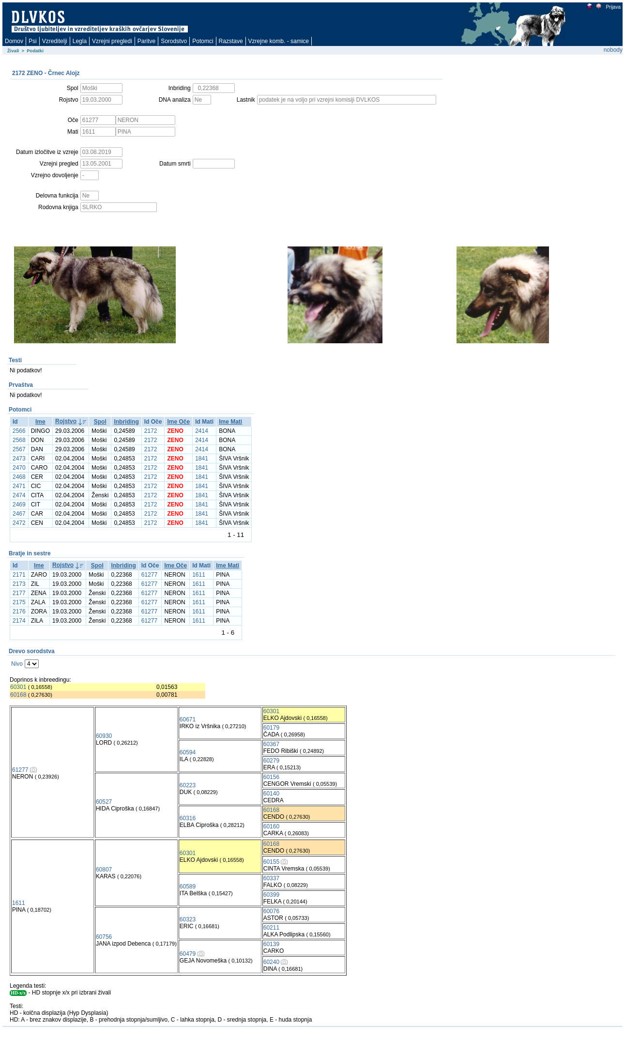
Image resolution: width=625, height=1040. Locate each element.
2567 (19, 449)
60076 (271, 911)
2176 (19, 611)
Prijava (613, 7)
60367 (271, 744)
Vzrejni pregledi (112, 41)
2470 (19, 467)
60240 (271, 962)
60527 (104, 801)
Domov (14, 41)
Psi (33, 41)
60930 (104, 736)
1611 (198, 574)
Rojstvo (65, 421)
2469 (19, 504)
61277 (149, 574)
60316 (188, 818)
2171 (19, 574)
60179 (271, 727)
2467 (19, 513)
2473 (19, 458)
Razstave (231, 41)
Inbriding (126, 421)
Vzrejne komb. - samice (278, 41)
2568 (19, 440)
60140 (271, 793)
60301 (18, 687)
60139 (271, 944)
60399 (271, 894)
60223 (188, 785)
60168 (18, 694)
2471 (19, 486)
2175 (19, 602)
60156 (271, 777)
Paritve (146, 41)
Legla (80, 41)
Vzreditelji (54, 41)
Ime (40, 421)
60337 (271, 878)
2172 (150, 431)
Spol (100, 421)
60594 (188, 752)
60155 (271, 861)
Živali (13, 50)
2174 (19, 620)
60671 (188, 719)
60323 (188, 919)
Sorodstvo (174, 41)
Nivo (17, 663)
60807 (104, 869)
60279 (271, 760)
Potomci (202, 41)
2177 (19, 593)
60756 (104, 936)
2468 (19, 477)
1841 (201, 458)
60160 (271, 826)
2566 (19, 431)
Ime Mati (230, 421)
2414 (201, 431)
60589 (188, 886)
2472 (19, 523)
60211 (271, 927)
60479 (188, 953)
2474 (19, 495)
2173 (19, 584)
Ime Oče (178, 421)
